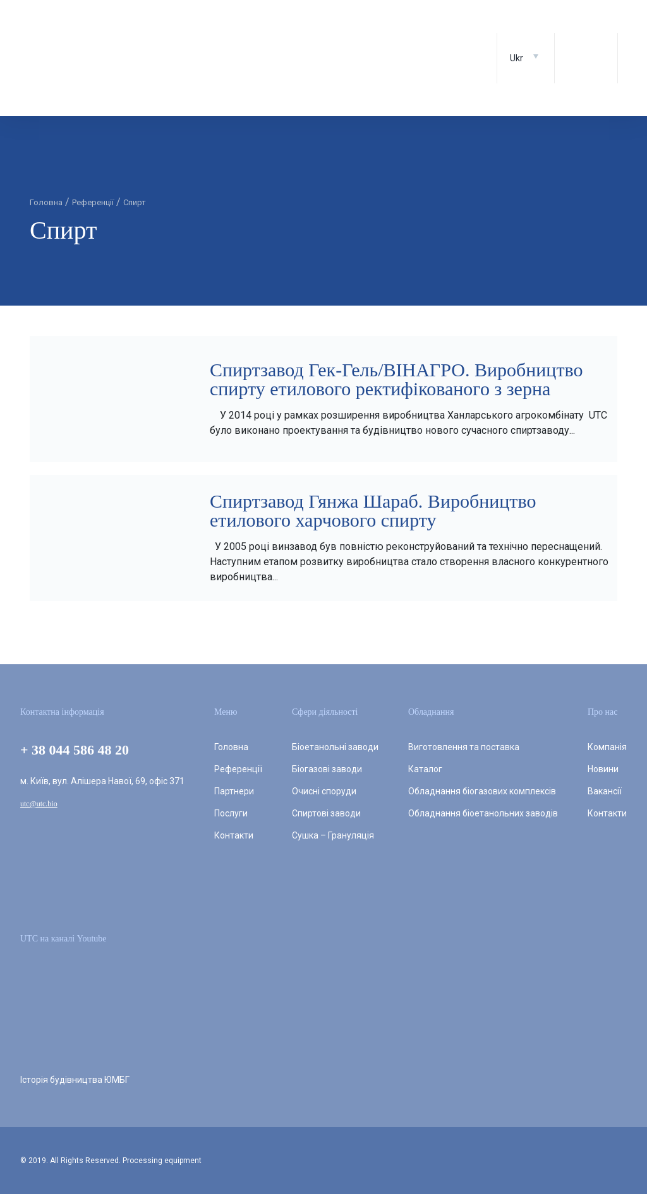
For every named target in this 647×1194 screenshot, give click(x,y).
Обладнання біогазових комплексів (482, 791)
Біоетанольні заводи (335, 747)
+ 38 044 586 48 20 (74, 750)
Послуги (231, 813)
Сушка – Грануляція (333, 835)
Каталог (425, 769)
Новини (603, 769)
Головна (231, 747)
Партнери (234, 791)
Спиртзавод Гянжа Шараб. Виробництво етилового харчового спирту (373, 510)
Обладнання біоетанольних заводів (483, 813)
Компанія (607, 747)
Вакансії (605, 791)
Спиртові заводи (326, 813)
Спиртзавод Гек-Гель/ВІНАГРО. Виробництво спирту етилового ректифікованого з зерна (396, 379)
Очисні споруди (324, 791)
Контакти (233, 835)
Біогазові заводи (327, 769)
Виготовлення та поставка (463, 747)
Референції (238, 769)
